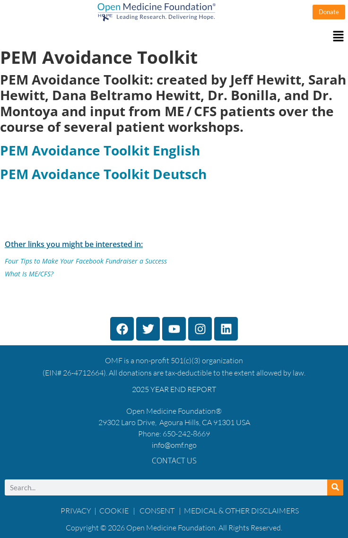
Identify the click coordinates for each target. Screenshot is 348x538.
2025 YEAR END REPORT (174, 389)
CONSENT (156, 510)
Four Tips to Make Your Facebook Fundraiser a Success (86, 260)
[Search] (335, 487)
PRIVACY (76, 510)
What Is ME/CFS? (29, 273)
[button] (174, 36)
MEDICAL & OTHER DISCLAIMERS (241, 510)
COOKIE (114, 510)
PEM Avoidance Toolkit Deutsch (103, 174)
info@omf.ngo (174, 445)
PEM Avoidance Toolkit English (100, 150)
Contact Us (174, 460)
